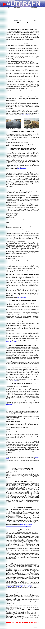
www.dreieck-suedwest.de (26, 114)
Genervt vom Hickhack (17, 25)
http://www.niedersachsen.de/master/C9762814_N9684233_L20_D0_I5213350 (18, 526)
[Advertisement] (22, 14)
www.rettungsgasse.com (26, 7)
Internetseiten (15, 380)
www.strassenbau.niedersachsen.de (22, 168)
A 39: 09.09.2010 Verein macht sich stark (14, 464)
